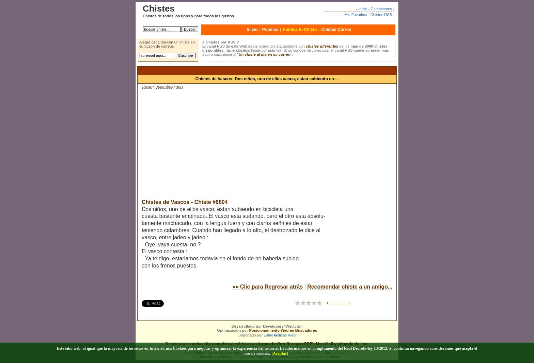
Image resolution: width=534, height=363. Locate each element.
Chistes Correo (336, 29)
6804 (179, 86)
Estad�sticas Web (280, 335)
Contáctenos (381, 9)
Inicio (362, 9)
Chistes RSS (381, 15)
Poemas (270, 29)
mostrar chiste (164, 86)
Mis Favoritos (355, 15)
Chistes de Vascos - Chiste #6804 (185, 202)
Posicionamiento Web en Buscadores (283, 330)
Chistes (147, 86)
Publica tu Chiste (300, 29)
